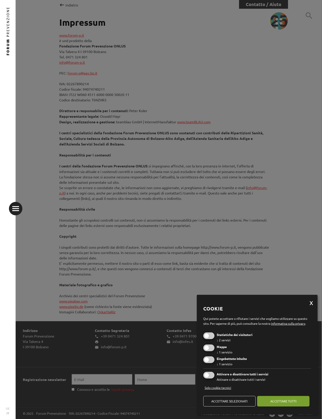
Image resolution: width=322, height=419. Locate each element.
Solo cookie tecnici (218, 388)
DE (8, 408)
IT (7, 413)
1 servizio (224, 352)
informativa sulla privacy (288, 323)
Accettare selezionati (229, 401)
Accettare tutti (283, 401)
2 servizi (224, 340)
